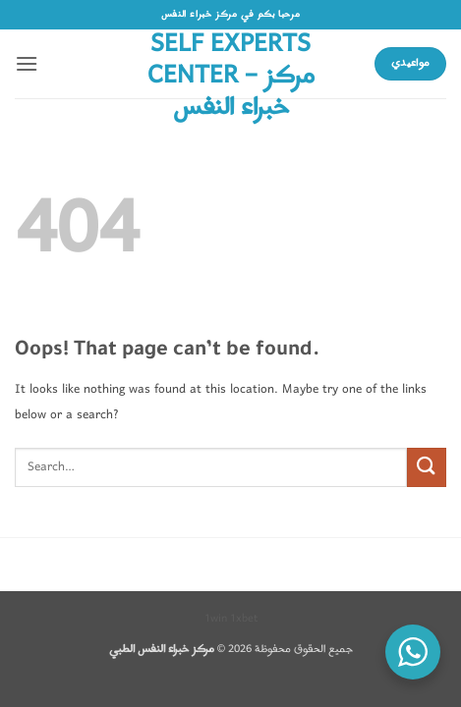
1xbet (244, 618)
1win (215, 618)
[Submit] (426, 467)
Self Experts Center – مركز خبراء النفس (231, 76)
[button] (26, 63)
